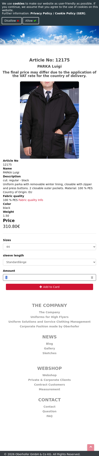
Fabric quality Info (31, 200)
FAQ (50, 414)
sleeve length (13, 255)
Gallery (49, 347)
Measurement (49, 388)
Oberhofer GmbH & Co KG (33, 454)
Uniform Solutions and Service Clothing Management (49, 320)
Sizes (7, 240)
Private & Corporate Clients (49, 378)
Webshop (49, 374)
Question (50, 410)
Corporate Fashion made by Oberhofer (49, 325)
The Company (49, 311)
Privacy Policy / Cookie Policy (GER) (57, 13)
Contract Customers (49, 383)
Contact (50, 405)
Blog (49, 342)
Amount (9, 270)
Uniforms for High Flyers (49, 315)
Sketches (49, 352)
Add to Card (49, 286)
